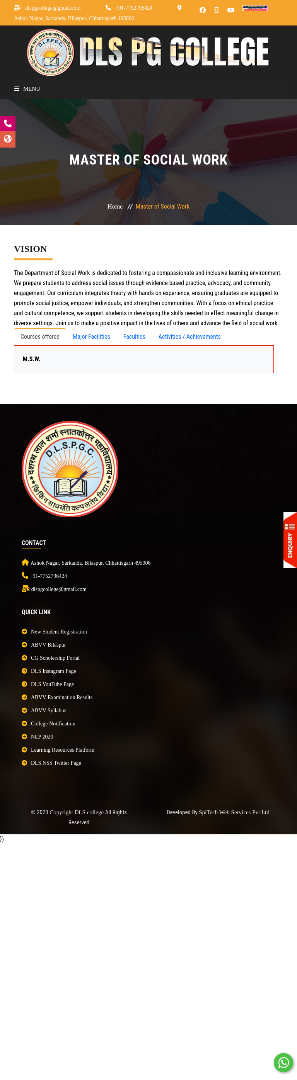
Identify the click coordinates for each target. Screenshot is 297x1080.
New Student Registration (54, 632)
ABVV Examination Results (57, 697)
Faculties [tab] (134, 336)
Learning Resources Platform (58, 750)
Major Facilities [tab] (91, 336)
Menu (27, 89)
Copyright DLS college (77, 812)
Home (115, 206)
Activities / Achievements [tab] (190, 336)
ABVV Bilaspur (44, 645)
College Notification (48, 724)
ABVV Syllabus (44, 710)
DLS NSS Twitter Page (51, 763)
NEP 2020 (37, 737)
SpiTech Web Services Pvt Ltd (234, 812)
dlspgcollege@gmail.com (52, 8)
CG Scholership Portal (51, 658)
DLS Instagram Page (49, 671)
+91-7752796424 (134, 8)
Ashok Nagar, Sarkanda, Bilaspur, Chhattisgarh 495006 (74, 18)
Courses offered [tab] (40, 336)
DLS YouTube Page (48, 684)
